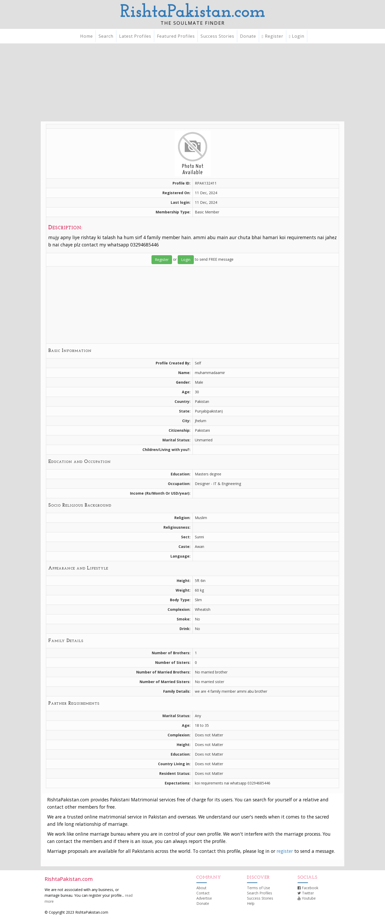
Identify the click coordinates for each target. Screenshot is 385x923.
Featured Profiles (176, 36)
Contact (203, 893)
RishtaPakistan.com (192, 12)
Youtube (307, 898)
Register (272, 36)
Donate (248, 36)
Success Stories (217, 36)
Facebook (308, 887)
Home (86, 36)
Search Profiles (259, 893)
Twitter (306, 893)
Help (251, 903)
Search (106, 36)
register (285, 851)
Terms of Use (258, 887)
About (201, 887)
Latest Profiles (135, 36)
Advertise (204, 898)
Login (297, 36)
